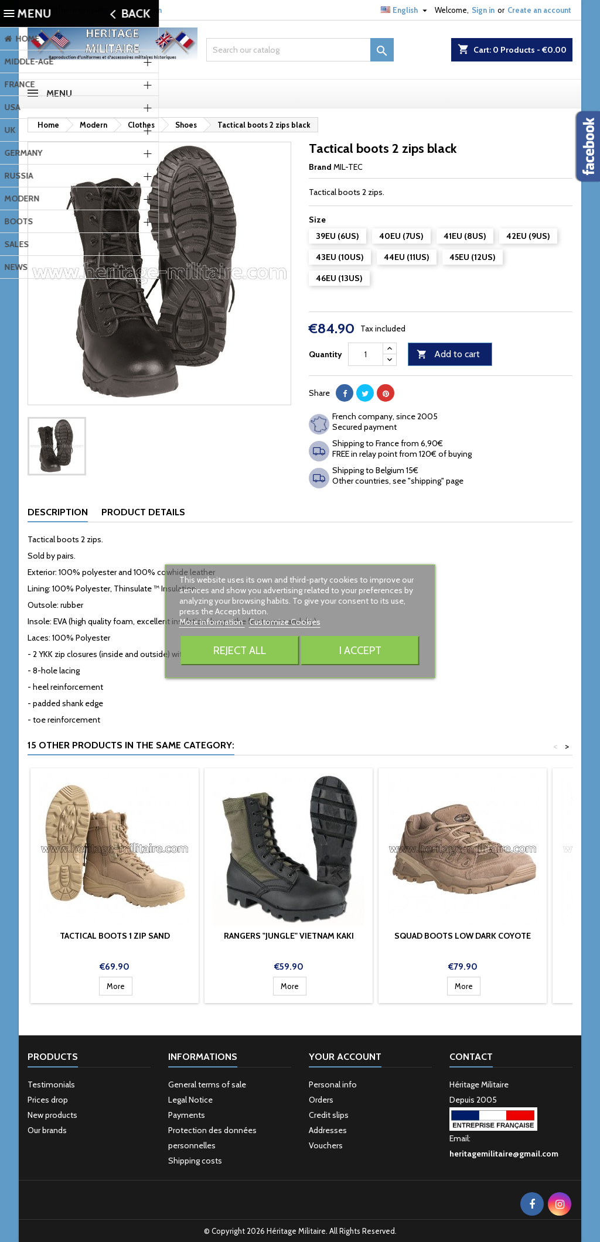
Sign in (483, 10)
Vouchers (326, 1145)
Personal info (333, 1084)
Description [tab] (58, 512)
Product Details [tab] (143, 512)
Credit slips (329, 1115)
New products (52, 1115)
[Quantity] (365, 354)
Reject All (239, 650)
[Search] (300, 49)
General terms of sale (207, 1084)
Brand (320, 167)
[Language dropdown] (405, 10)
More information (212, 622)
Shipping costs (195, 1160)
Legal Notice (190, 1099)
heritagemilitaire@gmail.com (111, 10)
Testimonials (51, 1084)
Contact (471, 1056)
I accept (360, 650)
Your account (345, 1056)
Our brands (47, 1130)
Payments (186, 1115)
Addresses (328, 1130)
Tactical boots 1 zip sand (115, 935)
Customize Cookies (285, 622)
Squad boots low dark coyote (462, 935)
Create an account (539, 10)
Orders (321, 1099)
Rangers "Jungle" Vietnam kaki (289, 935)
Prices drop (48, 1099)
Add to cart (448, 354)
